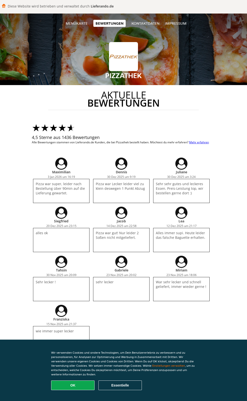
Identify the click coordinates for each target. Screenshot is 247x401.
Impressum (175, 23)
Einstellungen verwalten (168, 365)
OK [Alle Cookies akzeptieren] (72, 385)
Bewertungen (110, 23)
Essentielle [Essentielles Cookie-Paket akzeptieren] (120, 385)
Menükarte (77, 23)
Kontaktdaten (145, 23)
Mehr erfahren (199, 142)
